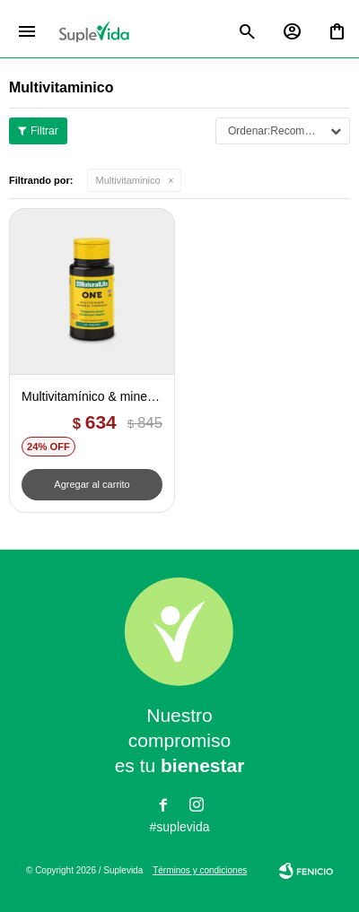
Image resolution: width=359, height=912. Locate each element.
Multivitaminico (128, 180)
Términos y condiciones (200, 870)
